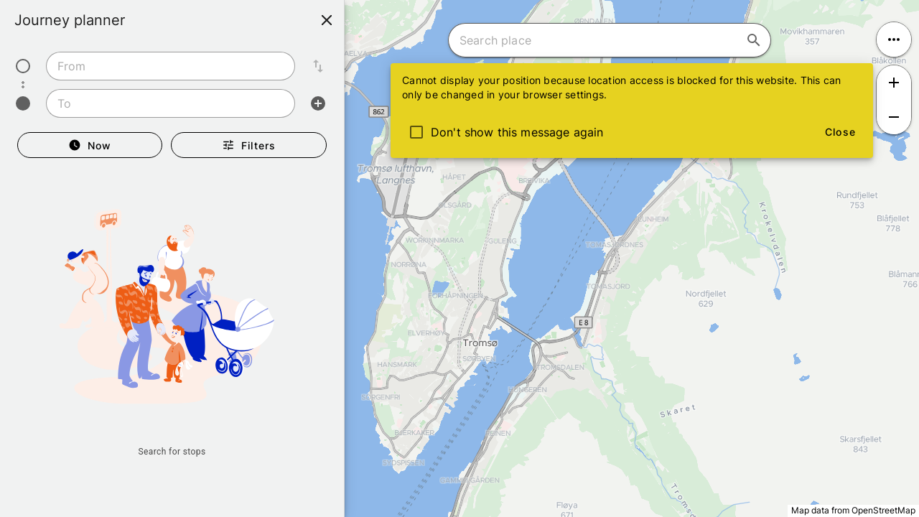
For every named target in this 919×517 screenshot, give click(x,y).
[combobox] (170, 66)
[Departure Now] (89, 145)
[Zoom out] (894, 117)
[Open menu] (894, 39)
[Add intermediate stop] (318, 103)
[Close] (326, 20)
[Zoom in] (894, 82)
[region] (459, 258)
